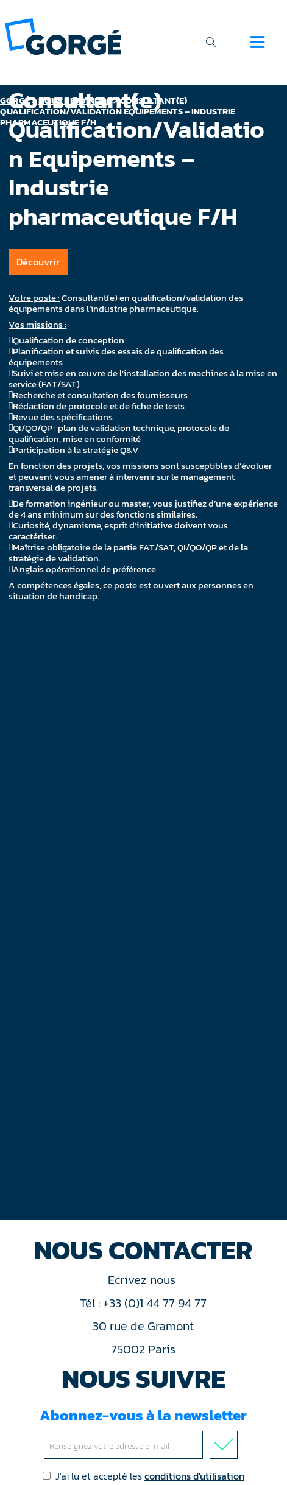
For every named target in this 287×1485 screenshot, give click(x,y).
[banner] (63, 36)
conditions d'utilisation (194, 1476)
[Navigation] (257, 42)
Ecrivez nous (143, 1280)
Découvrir (38, 262)
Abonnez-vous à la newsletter (143, 1432)
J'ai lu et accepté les (143, 1476)
